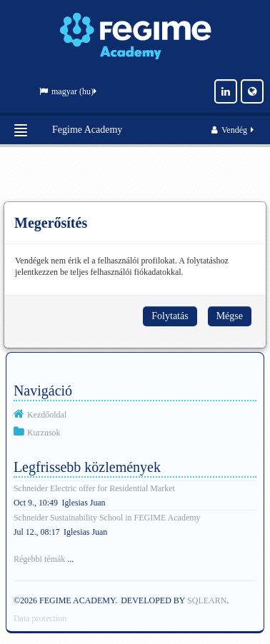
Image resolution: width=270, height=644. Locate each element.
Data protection (40, 618)
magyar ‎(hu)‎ (67, 91)
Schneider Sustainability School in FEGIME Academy (107, 518)
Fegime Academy (87, 129)
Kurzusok (44, 433)
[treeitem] (135, 414)
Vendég (233, 130)
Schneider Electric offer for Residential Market (94, 488)
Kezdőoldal (46, 415)
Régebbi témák (39, 559)
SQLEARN (206, 600)
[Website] (252, 91)
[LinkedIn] (225, 91)
